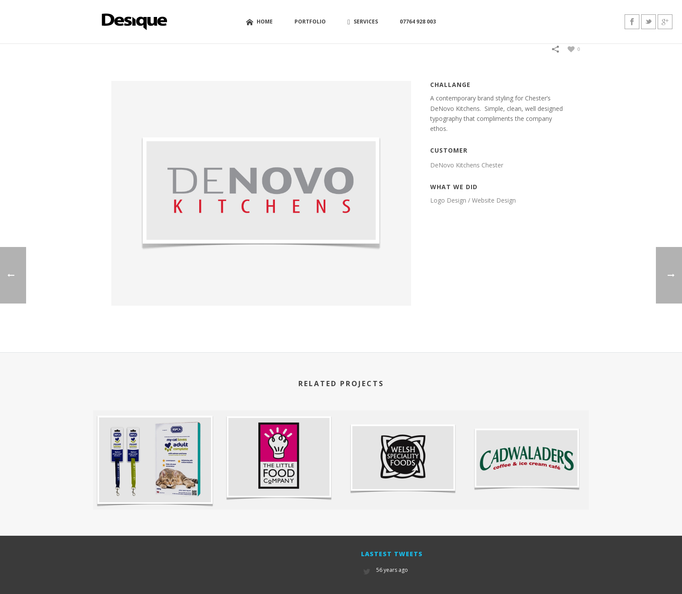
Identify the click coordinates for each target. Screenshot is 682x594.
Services (363, 22)
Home (259, 22)
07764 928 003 (418, 21)
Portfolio (310, 21)
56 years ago (392, 570)
